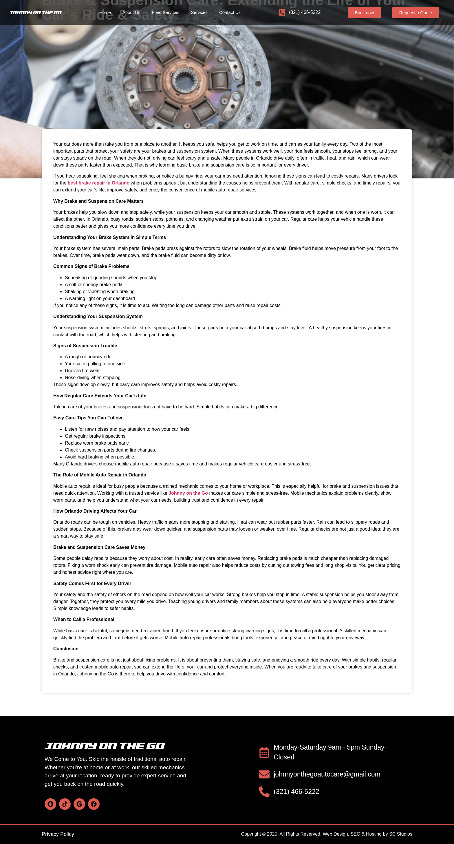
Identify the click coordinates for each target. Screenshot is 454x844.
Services (199, 12)
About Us (131, 12)
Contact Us (230, 12)
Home (105, 12)
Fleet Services (165, 12)
